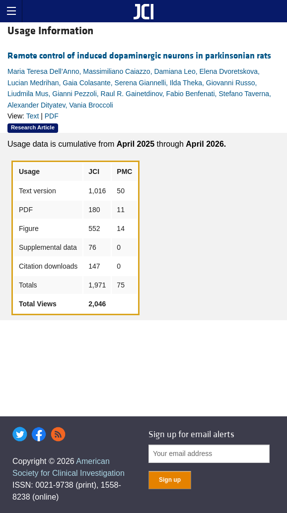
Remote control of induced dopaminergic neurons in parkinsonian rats (139, 55)
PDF (52, 116)
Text (32, 116)
